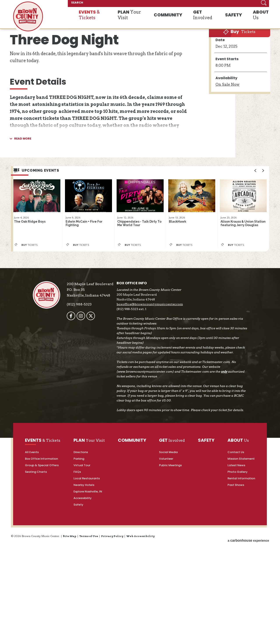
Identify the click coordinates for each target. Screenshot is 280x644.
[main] (140, 206)
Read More (22, 260)
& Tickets (104, 19)
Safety (78, 633)
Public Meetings (170, 593)
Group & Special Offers (42, 593)
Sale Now (227, 182)
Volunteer (166, 587)
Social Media (168, 580)
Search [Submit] (263, 4)
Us (258, 19)
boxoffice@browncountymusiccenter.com (157, 422)
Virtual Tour (82, 593)
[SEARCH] (229, 4)
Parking (79, 587)
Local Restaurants (87, 606)
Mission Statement (241, 587)
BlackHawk (178, 341)
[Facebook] (78, 434)
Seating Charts (36, 600)
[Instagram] (88, 434)
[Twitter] (98, 434)
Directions (81, 580)
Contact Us (236, 580)
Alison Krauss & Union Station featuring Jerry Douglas (240, 343)
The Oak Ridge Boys (32, 341)
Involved (209, 19)
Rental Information (241, 606)
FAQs (77, 600)
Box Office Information (41, 587)
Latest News (236, 593)
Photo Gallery (238, 600)
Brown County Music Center (28, 18)
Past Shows (236, 613)
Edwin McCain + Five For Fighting (86, 343)
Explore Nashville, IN (88, 620)
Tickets (238, 125)
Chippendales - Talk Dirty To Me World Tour (139, 343)
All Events (32, 580)
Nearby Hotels (84, 613)
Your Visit (142, 19)
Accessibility (83, 626)
